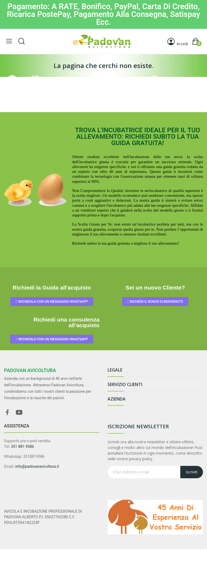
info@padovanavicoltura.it (37, 466)
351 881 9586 (22, 446)
